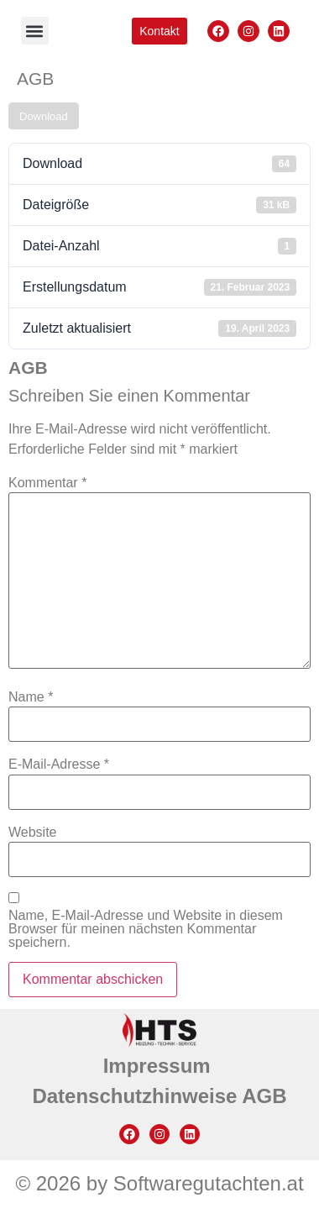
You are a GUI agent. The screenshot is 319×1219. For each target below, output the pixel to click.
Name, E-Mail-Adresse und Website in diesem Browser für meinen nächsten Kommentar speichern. (145, 929)
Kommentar (47, 483)
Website (32, 832)
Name (30, 697)
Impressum (160, 1065)
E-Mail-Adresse (58, 764)
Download (43, 116)
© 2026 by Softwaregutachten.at (159, 1183)
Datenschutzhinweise (137, 1096)
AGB (264, 1096)
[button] (35, 31)
